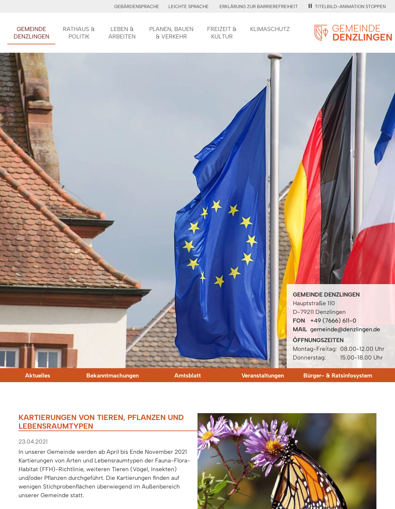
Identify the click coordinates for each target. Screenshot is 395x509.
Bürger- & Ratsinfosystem (337, 375)
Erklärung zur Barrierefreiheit (258, 6)
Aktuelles (37, 375)
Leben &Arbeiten (122, 32)
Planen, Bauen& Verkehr (171, 32)
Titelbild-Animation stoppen (347, 6)
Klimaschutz (270, 29)
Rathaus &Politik (79, 32)
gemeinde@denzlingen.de (345, 329)
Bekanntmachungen (112, 375)
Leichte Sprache (188, 6)
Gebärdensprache (136, 6)
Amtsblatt (187, 375)
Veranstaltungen (262, 375)
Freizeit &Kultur (222, 32)
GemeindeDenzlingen (31, 32)
